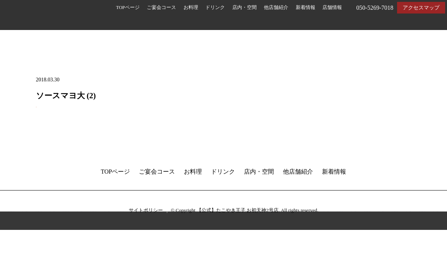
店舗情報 (332, 7)
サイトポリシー (146, 210)
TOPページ (128, 7)
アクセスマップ (421, 7)
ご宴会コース (161, 7)
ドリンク (215, 7)
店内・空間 (244, 7)
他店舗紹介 (276, 7)
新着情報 (305, 7)
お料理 (191, 7)
